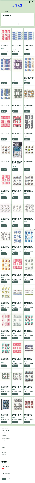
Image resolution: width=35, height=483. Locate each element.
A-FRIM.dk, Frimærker (5, 430)
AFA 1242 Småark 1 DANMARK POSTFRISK (5, 46)
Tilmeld (4, 478)
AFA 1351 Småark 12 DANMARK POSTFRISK (28, 132)
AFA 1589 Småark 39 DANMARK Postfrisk (28, 415)
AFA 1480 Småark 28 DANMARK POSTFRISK (28, 303)
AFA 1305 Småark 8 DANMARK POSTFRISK (16, 104)
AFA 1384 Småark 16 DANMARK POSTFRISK (16, 191)
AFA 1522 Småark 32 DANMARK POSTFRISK (16, 359)
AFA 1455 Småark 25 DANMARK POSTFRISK (28, 275)
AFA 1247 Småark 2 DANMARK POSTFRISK (16, 75)
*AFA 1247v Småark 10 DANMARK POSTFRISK (5, 75)
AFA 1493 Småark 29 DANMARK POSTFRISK (5, 331)
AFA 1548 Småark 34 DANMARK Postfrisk (5, 387)
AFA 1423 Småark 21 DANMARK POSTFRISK (16, 247)
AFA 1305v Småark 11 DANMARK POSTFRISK (5, 104)
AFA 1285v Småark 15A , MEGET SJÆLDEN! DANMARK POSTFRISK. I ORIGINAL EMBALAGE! (29, 76)
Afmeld (8, 478)
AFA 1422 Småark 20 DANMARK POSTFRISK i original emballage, (5, 247)
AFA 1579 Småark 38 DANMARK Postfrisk (16, 415)
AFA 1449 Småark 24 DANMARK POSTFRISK (16, 275)
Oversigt (3, 440)
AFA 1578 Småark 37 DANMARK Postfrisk (5, 415)
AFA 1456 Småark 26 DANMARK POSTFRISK (5, 303)
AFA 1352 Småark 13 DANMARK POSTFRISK (5, 160)
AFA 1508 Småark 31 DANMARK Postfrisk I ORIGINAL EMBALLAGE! (5, 359)
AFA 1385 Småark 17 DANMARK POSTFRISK (28, 191)
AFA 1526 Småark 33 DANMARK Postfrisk (28, 359)
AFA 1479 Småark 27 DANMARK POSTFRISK (16, 303)
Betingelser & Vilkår (5, 436)
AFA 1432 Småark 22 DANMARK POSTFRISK (28, 247)
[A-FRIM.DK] (17, 5)
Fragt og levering (5, 433)
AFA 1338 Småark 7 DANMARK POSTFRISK (5, 132)
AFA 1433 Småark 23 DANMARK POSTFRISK (5, 275)
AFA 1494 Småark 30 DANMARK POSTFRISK (16, 331)
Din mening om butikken (6, 438)
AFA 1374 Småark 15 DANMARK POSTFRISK (5, 191)
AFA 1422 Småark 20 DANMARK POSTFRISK (28, 219)
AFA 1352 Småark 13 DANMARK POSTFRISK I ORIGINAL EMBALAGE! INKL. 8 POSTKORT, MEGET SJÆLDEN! (17, 162)
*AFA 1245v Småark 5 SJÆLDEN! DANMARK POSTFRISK (16, 47)
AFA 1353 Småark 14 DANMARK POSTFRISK (28, 160)
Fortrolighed (4, 432)
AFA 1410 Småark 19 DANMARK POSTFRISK (16, 219)
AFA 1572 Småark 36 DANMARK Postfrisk (28, 387)
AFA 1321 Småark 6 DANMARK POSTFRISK (28, 104)
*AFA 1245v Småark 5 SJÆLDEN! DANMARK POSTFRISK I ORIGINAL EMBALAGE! (28, 47)
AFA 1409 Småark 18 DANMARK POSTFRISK (5, 219)
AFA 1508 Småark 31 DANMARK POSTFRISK (28, 331)
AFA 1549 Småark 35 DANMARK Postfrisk (16, 387)
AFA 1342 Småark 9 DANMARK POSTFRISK (16, 132)
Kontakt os (4, 435)
